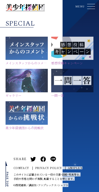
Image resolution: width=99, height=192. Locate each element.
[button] (84, 6)
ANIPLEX (75, 167)
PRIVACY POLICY (48, 167)
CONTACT (21, 167)
